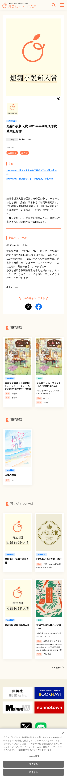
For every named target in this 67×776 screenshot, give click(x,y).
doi (30, 139)
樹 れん (22, 139)
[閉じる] (63, 734)
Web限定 (12, 153)
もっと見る (56, 668)
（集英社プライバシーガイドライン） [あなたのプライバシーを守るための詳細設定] (34, 751)
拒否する (33, 766)
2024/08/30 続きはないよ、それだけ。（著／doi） (31, 179)
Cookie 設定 (33, 758)
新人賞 (24, 153)
